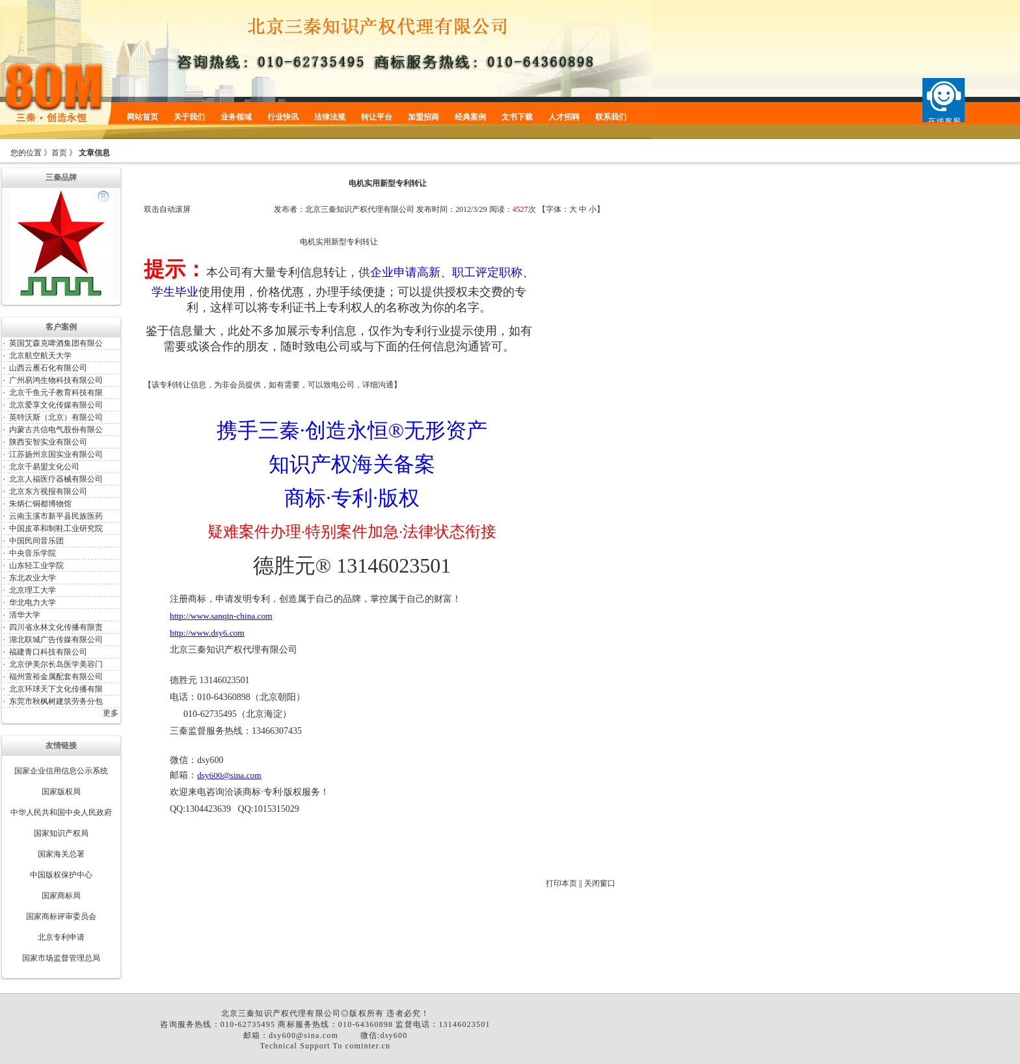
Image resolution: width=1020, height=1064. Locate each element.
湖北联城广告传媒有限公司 (56, 639)
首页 (59, 152)
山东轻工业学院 (36, 565)
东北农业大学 (32, 577)
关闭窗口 (599, 883)
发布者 (285, 209)
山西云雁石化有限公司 (48, 367)
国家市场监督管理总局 (61, 958)
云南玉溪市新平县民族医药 (56, 516)
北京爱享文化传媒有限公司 (56, 404)
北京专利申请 (61, 937)
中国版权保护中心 (61, 874)
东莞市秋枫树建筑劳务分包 (56, 701)
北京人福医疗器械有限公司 (56, 479)
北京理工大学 (32, 590)
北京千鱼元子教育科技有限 (56, 392)
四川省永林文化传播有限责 (56, 627)
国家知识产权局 (61, 833)
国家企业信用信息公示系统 (61, 770)
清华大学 (24, 614)
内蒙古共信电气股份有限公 (56, 429)
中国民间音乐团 (36, 540)
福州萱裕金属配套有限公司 (56, 676)
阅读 (497, 209)
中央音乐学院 (32, 553)
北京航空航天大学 (40, 355)
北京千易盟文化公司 (44, 466)
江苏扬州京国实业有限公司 (56, 454)
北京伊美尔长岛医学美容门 (56, 664)
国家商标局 (61, 895)
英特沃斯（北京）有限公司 (56, 417)
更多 (110, 713)
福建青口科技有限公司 (48, 651)
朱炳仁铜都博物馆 (40, 503)
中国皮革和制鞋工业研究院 (56, 528)
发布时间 (432, 209)
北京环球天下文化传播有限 (56, 689)
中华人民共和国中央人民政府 (61, 812)
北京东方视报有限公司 (48, 491)
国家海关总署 (61, 854)
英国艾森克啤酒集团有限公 (56, 343)
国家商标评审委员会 (61, 916)
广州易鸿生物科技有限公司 (56, 380)
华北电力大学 (32, 602)
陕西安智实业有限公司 (48, 442)
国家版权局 (61, 791)
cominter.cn (368, 1045)
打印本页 (561, 883)
